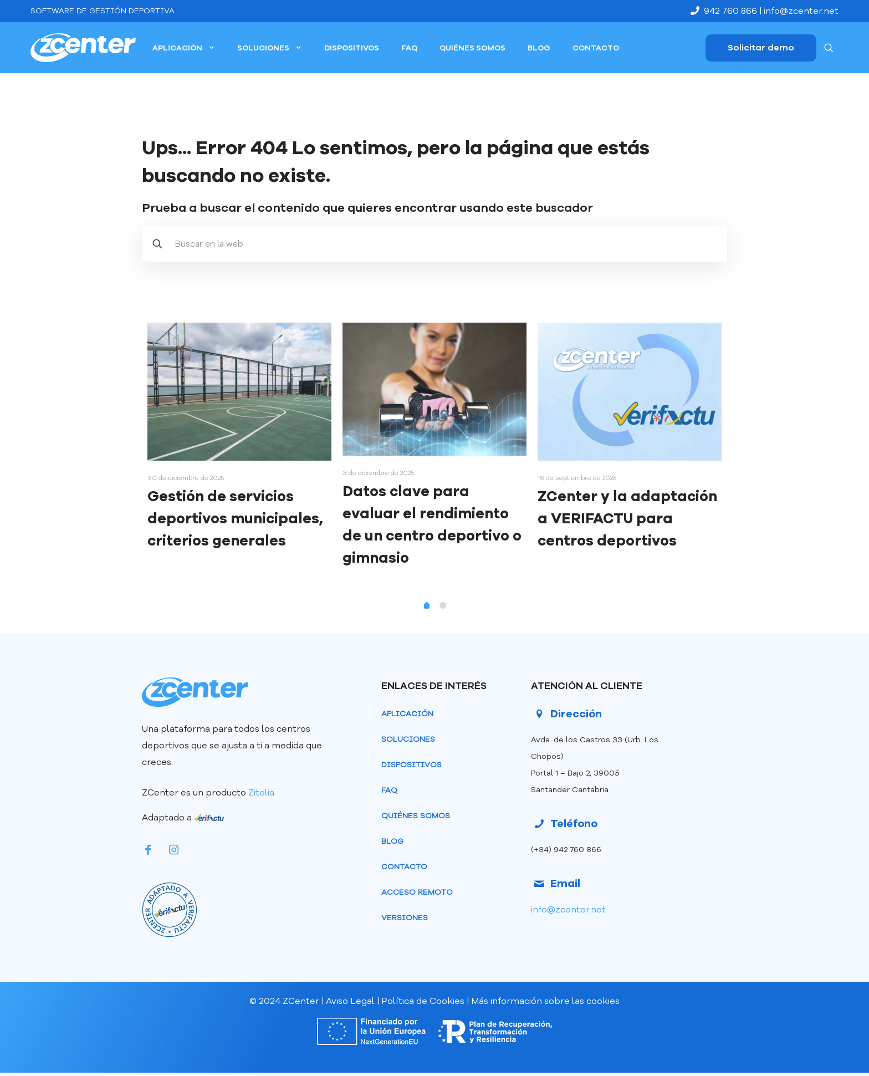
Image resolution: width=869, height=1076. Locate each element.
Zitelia (262, 793)
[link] (169, 909)
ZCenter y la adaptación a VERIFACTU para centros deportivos (627, 518)
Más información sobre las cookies (545, 1004)
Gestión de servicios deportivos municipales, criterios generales (235, 518)
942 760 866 (725, 11)
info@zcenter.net (801, 11)
